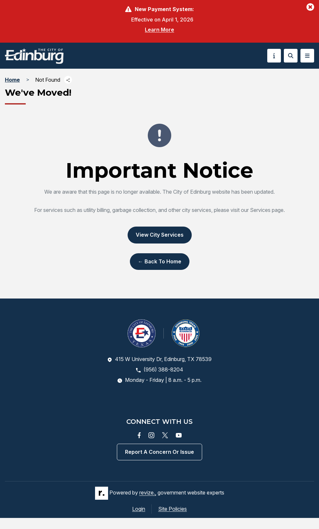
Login (138, 509)
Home (12, 80)
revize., (147, 493)
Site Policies (172, 509)
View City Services (160, 234)
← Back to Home (159, 261)
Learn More (159, 29)
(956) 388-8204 (159, 369)
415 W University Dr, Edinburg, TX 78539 (159, 359)
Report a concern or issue (159, 452)
